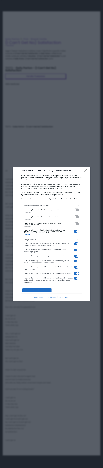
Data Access (51, 297)
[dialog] (51, 234)
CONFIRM (37, 290)
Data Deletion (39, 297)
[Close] (86, 171)
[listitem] (51, 205)
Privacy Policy (64, 297)
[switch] (76, 210)
